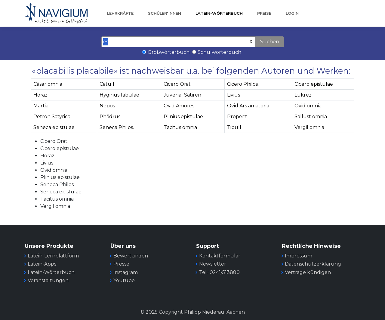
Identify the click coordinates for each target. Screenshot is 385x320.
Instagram (125, 272)
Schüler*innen (164, 13)
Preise (264, 13)
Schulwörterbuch (219, 52)
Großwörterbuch (168, 52)
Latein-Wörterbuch (219, 13)
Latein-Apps (42, 264)
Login (292, 13)
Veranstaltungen (48, 280)
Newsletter (212, 264)
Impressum (298, 256)
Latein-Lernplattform (53, 256)
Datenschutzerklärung (313, 264)
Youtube (124, 280)
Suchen (269, 42)
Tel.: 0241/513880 (219, 272)
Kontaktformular (219, 256)
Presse (121, 264)
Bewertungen (130, 256)
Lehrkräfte (120, 13)
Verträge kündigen (308, 272)
